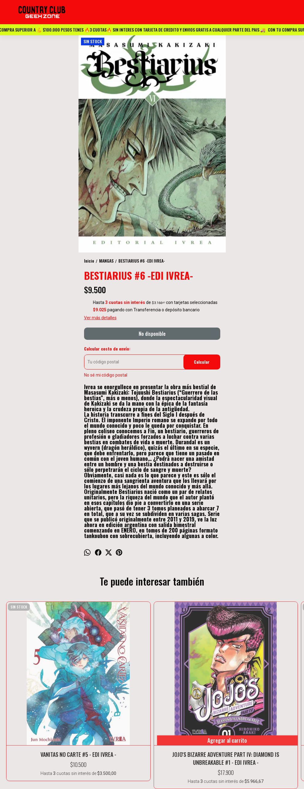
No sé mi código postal (105, 375)
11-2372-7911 (152, 772)
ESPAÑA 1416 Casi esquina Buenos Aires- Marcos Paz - (152, 764)
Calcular (202, 361)
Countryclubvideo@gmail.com (152, 780)
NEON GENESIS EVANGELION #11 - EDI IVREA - (152, 670)
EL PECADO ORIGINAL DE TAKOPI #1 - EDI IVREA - (211, 670)
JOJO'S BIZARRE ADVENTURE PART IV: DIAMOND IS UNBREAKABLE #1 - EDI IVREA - (93, 670)
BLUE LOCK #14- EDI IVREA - (269, 670)
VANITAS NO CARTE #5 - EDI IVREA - (34, 670)
